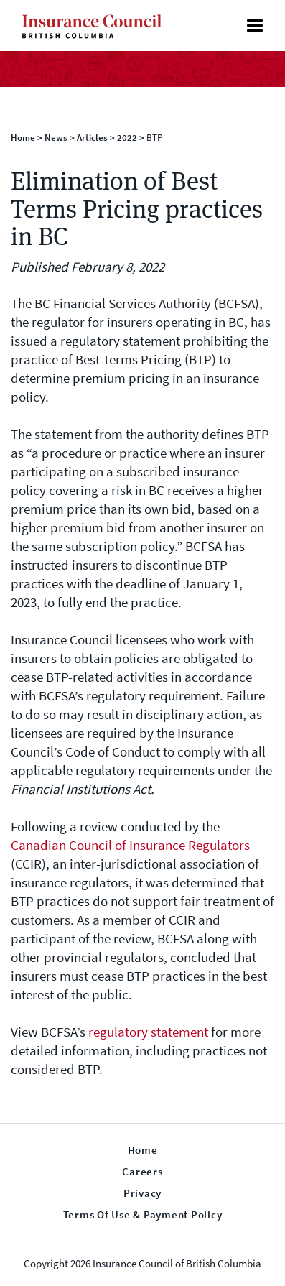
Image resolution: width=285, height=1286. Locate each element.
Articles (92, 137)
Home (23, 137)
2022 (127, 137)
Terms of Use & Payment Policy (143, 1215)
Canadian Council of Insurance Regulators (130, 845)
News (56, 137)
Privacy (142, 1193)
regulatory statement (148, 1032)
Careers (142, 1172)
